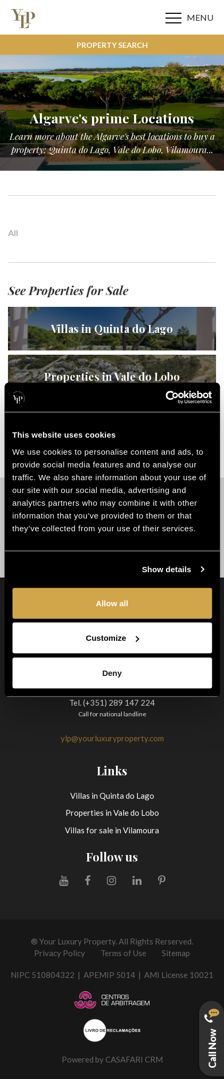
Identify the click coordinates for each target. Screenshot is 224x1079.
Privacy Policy (59, 953)
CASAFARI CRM (134, 1059)
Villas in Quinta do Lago (112, 795)
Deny (112, 672)
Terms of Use (123, 953)
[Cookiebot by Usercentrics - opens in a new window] (165, 397)
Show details (167, 569)
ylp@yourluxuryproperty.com (112, 738)
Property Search (112, 44)
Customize (112, 637)
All (13, 233)
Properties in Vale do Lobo (112, 812)
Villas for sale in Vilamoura (112, 830)
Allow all (112, 602)
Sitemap (176, 953)
